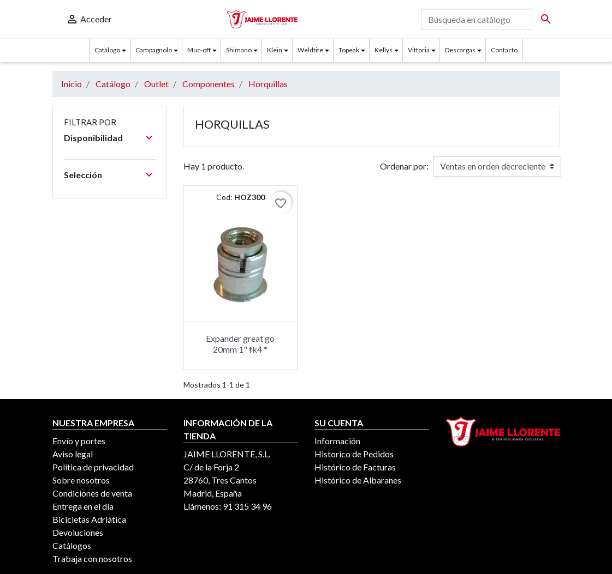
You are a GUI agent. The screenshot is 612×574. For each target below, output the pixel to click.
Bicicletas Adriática (89, 519)
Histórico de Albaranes (357, 480)
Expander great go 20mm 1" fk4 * (240, 343)
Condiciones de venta (92, 493)
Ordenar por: (404, 166)
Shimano (239, 50)
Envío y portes (78, 441)
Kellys (384, 50)
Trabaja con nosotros (92, 558)
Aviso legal (72, 454)
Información (337, 441)
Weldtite (310, 50)
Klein (274, 50)
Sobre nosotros (81, 480)
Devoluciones (77, 532)
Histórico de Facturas (355, 467)
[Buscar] (476, 19)
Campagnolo (153, 50)
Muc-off (199, 50)
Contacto (504, 50)
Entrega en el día (83, 506)
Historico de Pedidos (354, 454)
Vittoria (419, 50)
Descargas (460, 50)
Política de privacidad (93, 467)
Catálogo (107, 50)
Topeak (348, 50)
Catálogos (71, 545)
